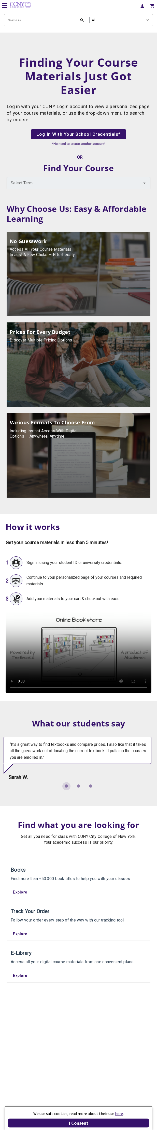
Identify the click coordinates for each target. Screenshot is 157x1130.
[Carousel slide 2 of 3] (79, 786)
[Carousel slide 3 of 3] (91, 786)
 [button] (4, 5)
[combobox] (78, 183)
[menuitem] (142, 5)
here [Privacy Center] (119, 1113)
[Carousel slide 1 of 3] (66, 786)
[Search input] (78, 20)
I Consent (78, 1123)
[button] (144, 183)
